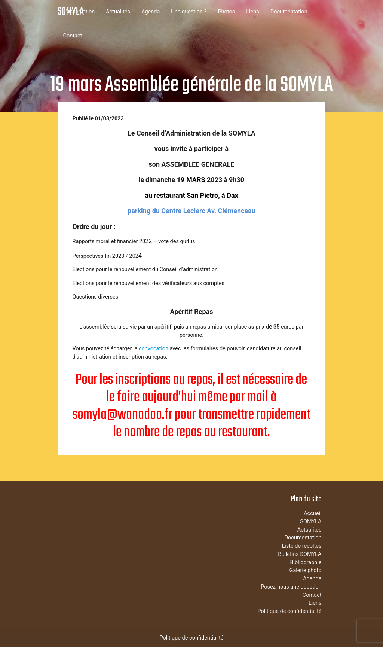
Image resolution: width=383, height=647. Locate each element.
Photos (226, 12)
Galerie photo (305, 570)
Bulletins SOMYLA (299, 554)
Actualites (118, 12)
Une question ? (188, 12)
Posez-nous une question (291, 587)
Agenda (150, 12)
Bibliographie (305, 562)
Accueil (312, 513)
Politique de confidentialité (289, 611)
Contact (72, 36)
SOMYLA (71, 12)
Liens (252, 12)
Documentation (288, 12)
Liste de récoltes (301, 546)
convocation (153, 348)
